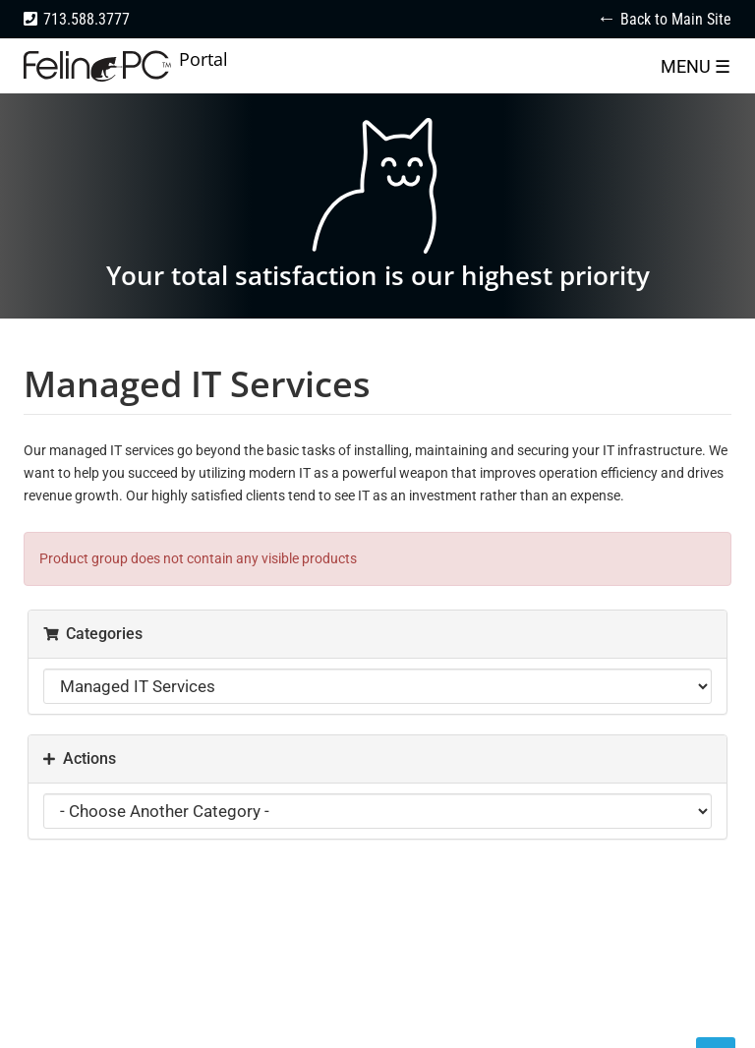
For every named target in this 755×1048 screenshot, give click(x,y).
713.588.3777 (86, 19)
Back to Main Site (675, 19)
